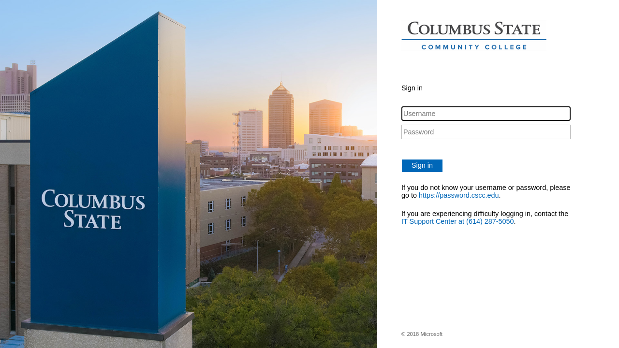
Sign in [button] (422, 165)
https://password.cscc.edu (459, 195)
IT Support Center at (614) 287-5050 (457, 221)
